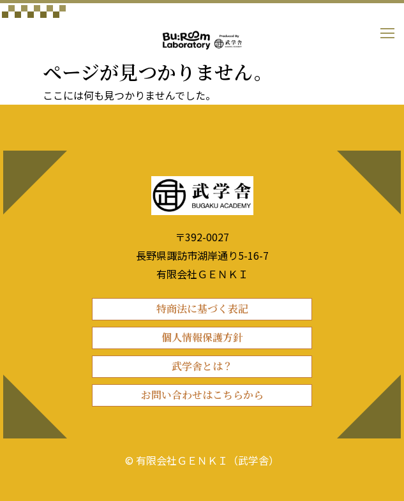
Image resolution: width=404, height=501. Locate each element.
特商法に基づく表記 (202, 308)
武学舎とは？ (202, 366)
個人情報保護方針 (202, 337)
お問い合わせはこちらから (202, 394)
